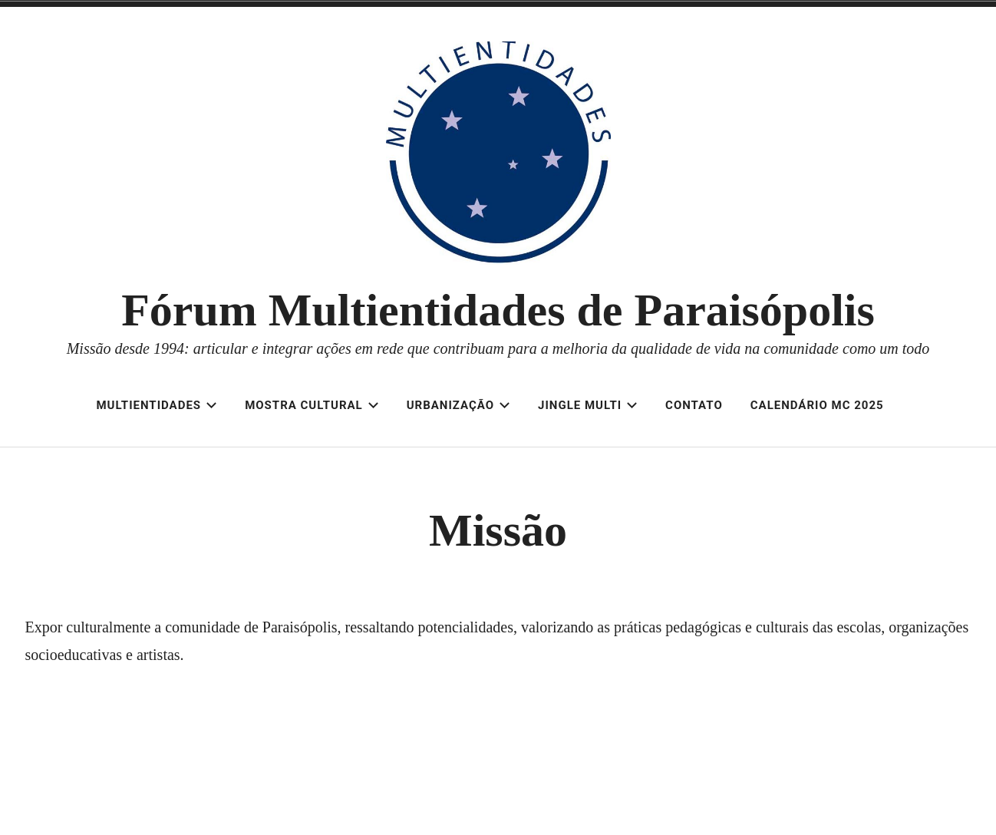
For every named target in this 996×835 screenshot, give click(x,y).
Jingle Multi (588, 405)
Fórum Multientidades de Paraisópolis (498, 310)
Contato (694, 405)
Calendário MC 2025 (817, 405)
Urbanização (458, 405)
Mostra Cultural (312, 405)
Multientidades (156, 405)
